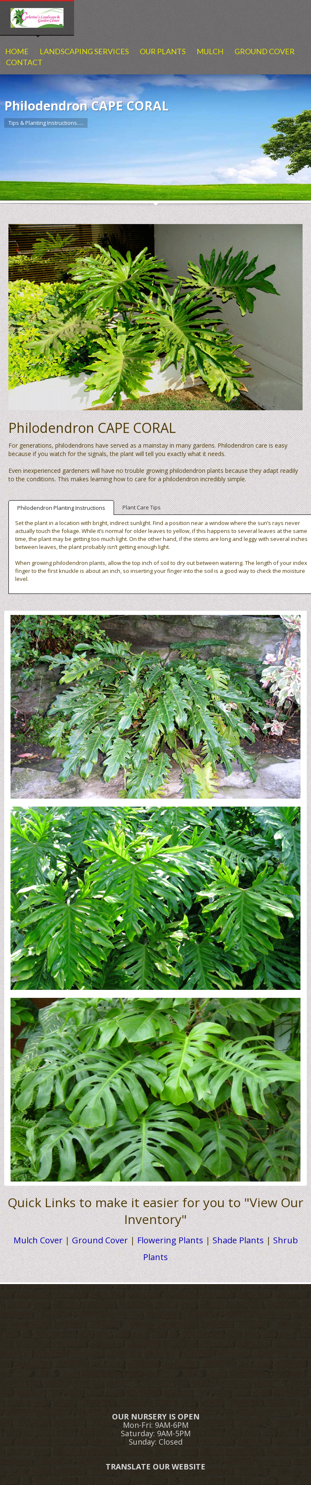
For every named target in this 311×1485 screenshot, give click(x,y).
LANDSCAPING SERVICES (84, 51)
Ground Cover (100, 1240)
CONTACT (24, 62)
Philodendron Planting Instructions (61, 508)
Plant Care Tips (141, 507)
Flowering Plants (170, 1240)
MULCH (210, 51)
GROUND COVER (264, 51)
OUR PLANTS (163, 51)
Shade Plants (238, 1240)
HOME (17, 51)
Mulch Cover (38, 1240)
